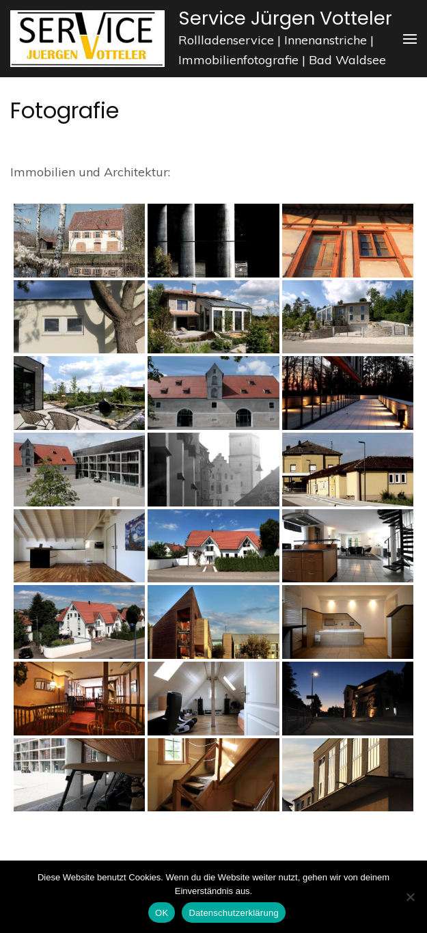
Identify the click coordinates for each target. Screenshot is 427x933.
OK (161, 913)
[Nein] (410, 897)
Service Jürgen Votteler (285, 18)
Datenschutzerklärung (233, 913)
